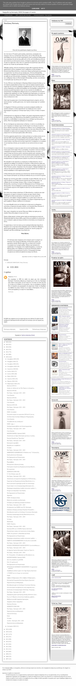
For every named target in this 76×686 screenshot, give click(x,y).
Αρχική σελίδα (23, 329)
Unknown (10, 276)
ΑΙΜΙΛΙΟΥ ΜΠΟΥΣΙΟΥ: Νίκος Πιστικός (17, 262)
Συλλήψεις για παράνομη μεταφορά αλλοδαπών (18, 502)
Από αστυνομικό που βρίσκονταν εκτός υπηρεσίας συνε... (21, 587)
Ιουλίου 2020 (10, 371)
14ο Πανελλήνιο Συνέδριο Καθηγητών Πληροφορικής (20, 416)
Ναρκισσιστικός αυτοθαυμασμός (15, 582)
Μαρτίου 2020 (11, 381)
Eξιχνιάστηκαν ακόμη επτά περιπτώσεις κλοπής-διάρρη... (21, 531)
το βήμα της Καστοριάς (56, 75)
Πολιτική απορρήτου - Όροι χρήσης (43, 15)
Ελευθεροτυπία (54, 597)
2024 (7, 347)
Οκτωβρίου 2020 (11, 364)
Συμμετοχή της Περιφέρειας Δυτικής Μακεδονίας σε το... (21, 481)
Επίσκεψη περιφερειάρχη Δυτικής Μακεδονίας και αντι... (21, 514)
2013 (7, 644)
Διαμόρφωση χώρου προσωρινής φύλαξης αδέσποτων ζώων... (22, 594)
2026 (7, 342)
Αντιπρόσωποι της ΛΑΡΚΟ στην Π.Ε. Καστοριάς (19, 507)
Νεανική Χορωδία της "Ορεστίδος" (15, 438)
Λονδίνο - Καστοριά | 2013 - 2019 (15, 620)
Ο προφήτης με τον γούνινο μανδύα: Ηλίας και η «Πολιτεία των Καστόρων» (65, 388)
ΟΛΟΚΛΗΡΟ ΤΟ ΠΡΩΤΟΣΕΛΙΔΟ (59, 645)
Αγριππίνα (9, 495)
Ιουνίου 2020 (10, 374)
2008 (7, 656)
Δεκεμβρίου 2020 (11, 359)
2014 (7, 641)
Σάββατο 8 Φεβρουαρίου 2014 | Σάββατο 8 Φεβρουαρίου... (21, 578)
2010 (7, 651)
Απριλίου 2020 (11, 378)
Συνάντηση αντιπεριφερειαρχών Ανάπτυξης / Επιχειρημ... (21, 589)
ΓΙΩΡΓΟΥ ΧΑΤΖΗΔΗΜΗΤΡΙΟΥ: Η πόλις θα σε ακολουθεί (21, 540)
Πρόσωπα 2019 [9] (11, 397)
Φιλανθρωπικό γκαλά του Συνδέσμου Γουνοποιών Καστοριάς (22, 512)
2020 (7, 357)
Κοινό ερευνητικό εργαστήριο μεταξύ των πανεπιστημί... (21, 483)
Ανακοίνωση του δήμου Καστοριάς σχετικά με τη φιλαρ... (21, 435)
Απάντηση (10, 291)
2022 (7, 352)
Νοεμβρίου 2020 (11, 361)
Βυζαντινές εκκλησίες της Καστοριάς (16, 500)
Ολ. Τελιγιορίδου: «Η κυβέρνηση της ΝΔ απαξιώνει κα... (21, 555)
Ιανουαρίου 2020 (11, 626)
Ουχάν (8, 575)
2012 (7, 646)
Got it (43, 8)
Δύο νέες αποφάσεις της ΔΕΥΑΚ (15, 559)
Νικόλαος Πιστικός (11, 604)
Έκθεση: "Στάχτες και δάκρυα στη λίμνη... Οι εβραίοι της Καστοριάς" (65, 345)
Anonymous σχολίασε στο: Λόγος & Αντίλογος (61, 128)
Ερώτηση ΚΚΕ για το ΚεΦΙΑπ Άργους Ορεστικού (19, 528)
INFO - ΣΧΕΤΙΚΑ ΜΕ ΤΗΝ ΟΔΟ (23, 15)
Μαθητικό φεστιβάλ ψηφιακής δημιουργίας (17, 599)
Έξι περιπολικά (10, 469)
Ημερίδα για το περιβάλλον (13, 445)
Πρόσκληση (10, 521)
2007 (7, 659)
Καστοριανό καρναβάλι (12, 443)
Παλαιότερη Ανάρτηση (39, 329)
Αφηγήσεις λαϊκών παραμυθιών (15, 601)
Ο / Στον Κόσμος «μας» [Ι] (13, 474)
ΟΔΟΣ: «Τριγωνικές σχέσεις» (64, 316)
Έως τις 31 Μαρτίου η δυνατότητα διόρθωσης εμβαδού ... (21, 597)
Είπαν (8, 616)
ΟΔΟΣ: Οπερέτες (11, 524)
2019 (7, 629)
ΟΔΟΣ (53, 74)
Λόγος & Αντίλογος (12, 613)
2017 (7, 634)
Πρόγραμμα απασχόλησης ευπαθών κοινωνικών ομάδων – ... (22, 538)
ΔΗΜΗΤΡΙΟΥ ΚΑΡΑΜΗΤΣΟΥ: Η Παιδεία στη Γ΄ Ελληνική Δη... (23, 452)
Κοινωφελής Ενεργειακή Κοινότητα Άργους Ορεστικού (20, 580)
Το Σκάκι (9, 447)
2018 (7, 631)
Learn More (35, 8)
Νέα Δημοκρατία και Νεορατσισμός (16, 457)
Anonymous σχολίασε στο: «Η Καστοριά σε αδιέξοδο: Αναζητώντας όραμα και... (60, 162)
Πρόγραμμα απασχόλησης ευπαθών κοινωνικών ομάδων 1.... (22, 488)
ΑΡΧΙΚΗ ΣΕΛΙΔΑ (8, 15)
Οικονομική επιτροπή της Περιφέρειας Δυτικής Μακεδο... (21, 466)
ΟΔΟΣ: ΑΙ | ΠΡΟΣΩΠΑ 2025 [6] (65, 353)
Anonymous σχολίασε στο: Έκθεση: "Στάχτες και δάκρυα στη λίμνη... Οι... (61, 177)
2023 (7, 349)
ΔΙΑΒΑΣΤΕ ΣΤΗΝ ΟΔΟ (13, 471)
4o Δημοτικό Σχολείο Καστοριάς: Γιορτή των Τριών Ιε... (21, 550)
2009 (7, 654)
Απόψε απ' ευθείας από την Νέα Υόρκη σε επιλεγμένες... (21, 388)
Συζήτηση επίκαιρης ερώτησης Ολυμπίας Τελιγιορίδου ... (21, 509)
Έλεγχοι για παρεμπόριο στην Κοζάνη (16, 490)
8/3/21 (15, 276)
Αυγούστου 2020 (11, 369)
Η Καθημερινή (54, 589)
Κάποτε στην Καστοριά (63, 308)
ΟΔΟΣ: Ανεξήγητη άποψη (13, 497)
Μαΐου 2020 (10, 376)
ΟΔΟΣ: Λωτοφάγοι (11, 412)
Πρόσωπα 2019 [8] (11, 390)
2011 (7, 649)
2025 (7, 344)
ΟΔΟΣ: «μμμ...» (11, 424)
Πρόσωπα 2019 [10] (12, 405)
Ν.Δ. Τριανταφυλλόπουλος (57, 588)
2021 (7, 354)
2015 (7, 639)
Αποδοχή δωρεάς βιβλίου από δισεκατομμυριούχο (19, 426)
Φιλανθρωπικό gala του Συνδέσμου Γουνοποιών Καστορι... (21, 585)
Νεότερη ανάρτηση (9, 329)
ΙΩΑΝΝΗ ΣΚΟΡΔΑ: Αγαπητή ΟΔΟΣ (16, 433)
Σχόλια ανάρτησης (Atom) (28, 335)
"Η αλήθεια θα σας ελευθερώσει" (15, 421)
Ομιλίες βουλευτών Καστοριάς (14, 455)
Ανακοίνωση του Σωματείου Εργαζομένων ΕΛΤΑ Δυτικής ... (22, 478)
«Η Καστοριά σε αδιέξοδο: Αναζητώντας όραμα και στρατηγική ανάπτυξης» (64, 325)
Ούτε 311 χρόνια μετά (12, 562)
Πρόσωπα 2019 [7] (11, 385)
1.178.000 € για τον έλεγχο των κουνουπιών (17, 573)
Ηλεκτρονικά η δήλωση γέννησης (15, 464)
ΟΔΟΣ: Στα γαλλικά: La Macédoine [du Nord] (18, 533)
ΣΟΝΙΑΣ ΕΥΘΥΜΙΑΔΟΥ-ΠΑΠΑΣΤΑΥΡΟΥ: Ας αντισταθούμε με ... (24, 545)
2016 (7, 636)
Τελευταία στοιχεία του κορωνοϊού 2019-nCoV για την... (21, 414)
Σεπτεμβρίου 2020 (12, 366)
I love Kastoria (10, 395)
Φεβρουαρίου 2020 (12, 383)
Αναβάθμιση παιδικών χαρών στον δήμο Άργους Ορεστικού (21, 570)
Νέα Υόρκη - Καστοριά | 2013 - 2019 (16, 393)
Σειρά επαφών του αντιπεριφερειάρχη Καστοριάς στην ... (21, 486)
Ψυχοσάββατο (10, 462)
